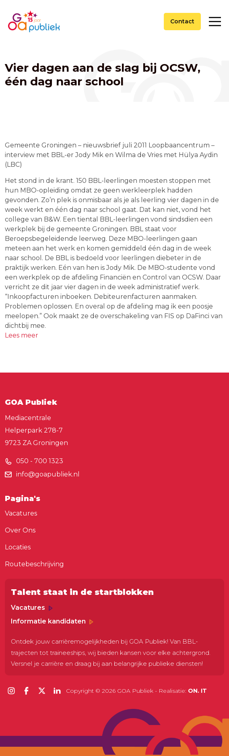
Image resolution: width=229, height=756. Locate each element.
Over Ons (20, 530)
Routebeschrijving (34, 564)
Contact (182, 21)
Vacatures (21, 513)
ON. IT (197, 690)
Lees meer (21, 335)
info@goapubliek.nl (48, 474)
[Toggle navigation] (215, 21)
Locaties (18, 547)
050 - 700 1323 (39, 461)
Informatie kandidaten (52, 621)
